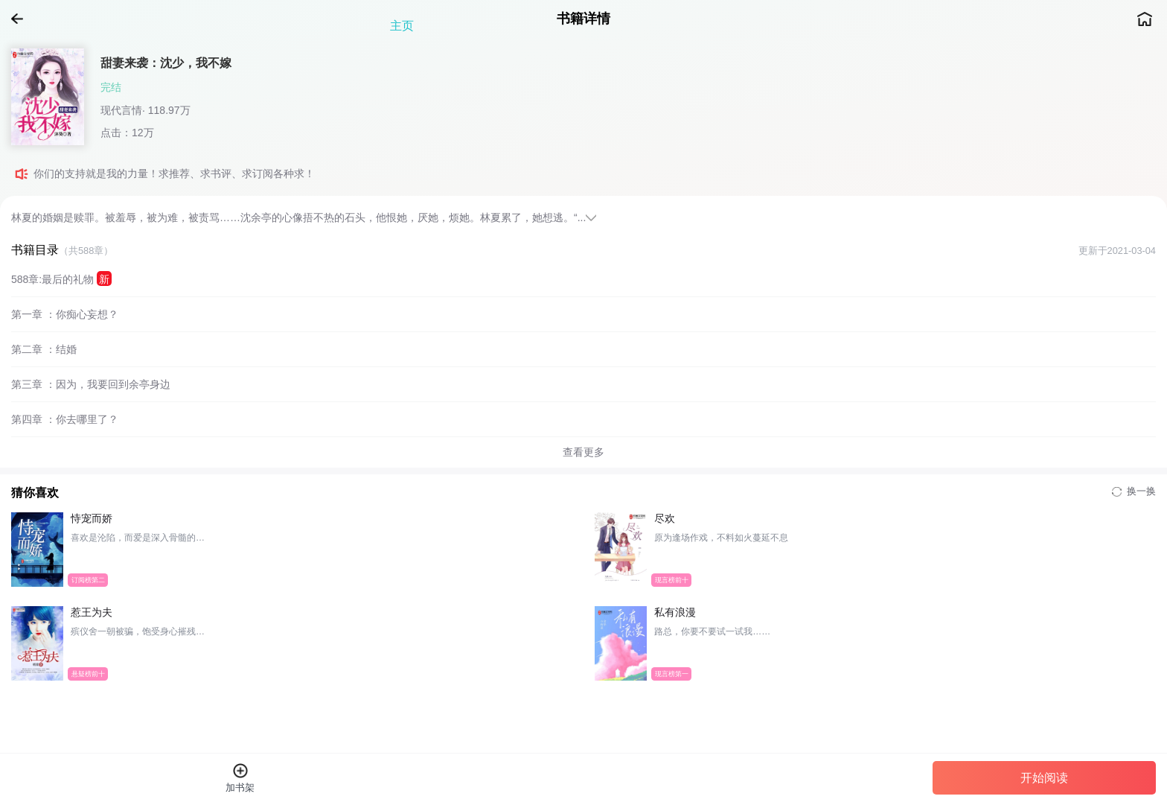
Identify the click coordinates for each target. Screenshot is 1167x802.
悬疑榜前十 (88, 673)
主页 (1145, 18)
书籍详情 (583, 18)
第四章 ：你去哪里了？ (64, 419)
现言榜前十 (671, 579)
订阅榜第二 (88, 579)
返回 (22, 18)
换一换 (1134, 491)
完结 (110, 87)
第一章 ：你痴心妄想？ (64, 314)
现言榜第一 (671, 673)
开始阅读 (1044, 777)
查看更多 (583, 452)
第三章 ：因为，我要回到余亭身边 (90, 384)
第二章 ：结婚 (44, 349)
